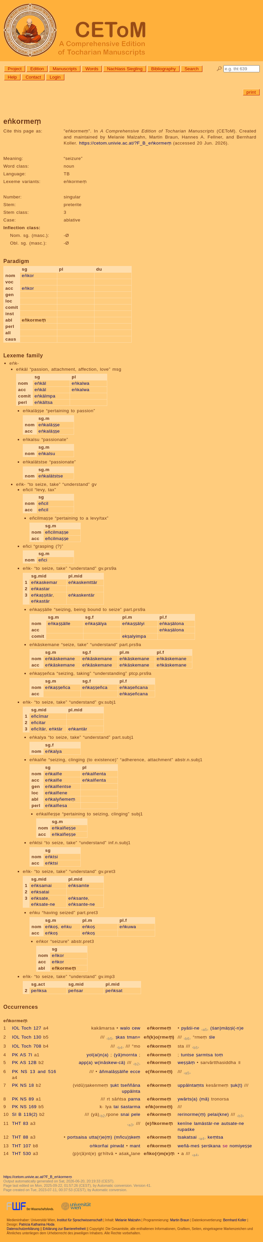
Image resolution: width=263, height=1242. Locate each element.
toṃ (219, 1054)
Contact (33, 77)
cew (136, 1028)
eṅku (66, 926)
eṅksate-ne (43, 904)
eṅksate (39, 898)
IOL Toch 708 (27, 1046)
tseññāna (130, 1085)
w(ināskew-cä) (109, 1062)
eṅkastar (40, 588)
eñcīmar (40, 716)
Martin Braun (179, 1220)
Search (192, 68)
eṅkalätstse (51, 475)
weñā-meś (188, 1145)
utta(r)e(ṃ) (100, 1137)
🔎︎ (219, 68)
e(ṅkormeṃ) (159, 1071)
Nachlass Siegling (124, 68)
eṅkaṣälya (96, 623)
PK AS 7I (22, 1054)
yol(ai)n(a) (98, 1054)
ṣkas (120, 1037)
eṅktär (56, 728)
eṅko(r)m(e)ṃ (159, 1153)
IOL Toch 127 (27, 1028)
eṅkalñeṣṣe (64, 827)
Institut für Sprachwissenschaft (80, 1220)
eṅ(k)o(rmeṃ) (159, 1037)
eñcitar (38, 722)
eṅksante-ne (81, 904)
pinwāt (117, 1145)
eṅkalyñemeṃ (60, 799)
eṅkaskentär (81, 595)
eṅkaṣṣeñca (57, 687)
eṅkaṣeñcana (134, 687)
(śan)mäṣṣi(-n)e (227, 1028)
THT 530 (21, 1153)
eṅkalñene (56, 792)
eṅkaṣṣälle (59, 623)
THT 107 (21, 1145)
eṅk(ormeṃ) (159, 1106)
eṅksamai (41, 885)
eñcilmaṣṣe (57, 532)
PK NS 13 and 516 (34, 1071)
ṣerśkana (210, 1145)
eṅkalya (53, 751)
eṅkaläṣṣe (49, 424)
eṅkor (28, 275)
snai (125, 1114)
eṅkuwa (128, 926)
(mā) (204, 1098)
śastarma (130, 1106)
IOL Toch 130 (27, 1037)
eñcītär (38, 728)
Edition (37, 68)
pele (135, 1114)
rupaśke (186, 1129)
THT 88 (20, 1137)
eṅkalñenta (94, 773)
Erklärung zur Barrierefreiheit (64, 1229)
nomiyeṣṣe (240, 1145)
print (251, 92)
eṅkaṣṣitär (42, 595)
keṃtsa (215, 1137)
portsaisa (77, 1137)
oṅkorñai (99, 1145)
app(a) (86, 1062)
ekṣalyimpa (134, 636)
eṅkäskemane (60, 658)
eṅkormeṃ (159, 1028)
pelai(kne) (218, 1114)
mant (135, 1145)
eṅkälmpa (45, 395)
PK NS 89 (23, 1098)
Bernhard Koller (234, 1220)
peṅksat (114, 990)
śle (212, 1037)
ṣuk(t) (237, 1085)
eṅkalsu (47, 453)
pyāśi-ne (190, 1028)
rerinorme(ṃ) (192, 1114)
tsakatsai (187, 1137)
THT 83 (20, 1123)
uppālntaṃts (191, 1085)
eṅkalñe (53, 773)
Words (91, 68)
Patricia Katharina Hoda (37, 1224)
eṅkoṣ (51, 926)
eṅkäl (40, 383)
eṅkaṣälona (171, 623)
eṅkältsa (44, 402)
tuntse (187, 1054)
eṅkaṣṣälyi (133, 623)
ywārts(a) (187, 1098)
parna (134, 1098)
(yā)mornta (125, 1054)
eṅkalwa (80, 383)
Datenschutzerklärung (23, 1229)
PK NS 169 (24, 1106)
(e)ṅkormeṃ (159, 1123)
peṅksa (39, 990)
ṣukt (114, 1085)
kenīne (185, 1123)
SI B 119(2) (25, 1114)
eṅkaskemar (44, 582)
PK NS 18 (23, 1085)
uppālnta (131, 1091)
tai (116, 1106)
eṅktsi (51, 856)
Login (55, 77)
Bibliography (163, 68)
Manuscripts (65, 68)
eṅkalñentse (58, 786)
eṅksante (78, 898)
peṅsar (75, 990)
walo (125, 1028)
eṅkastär (40, 601)
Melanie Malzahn (128, 1220)
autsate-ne (232, 1123)
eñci (43, 559)
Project (14, 68)
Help (12, 77)
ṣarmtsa (204, 1054)
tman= (133, 1037)
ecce (135, 1071)
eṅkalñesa (56, 805)
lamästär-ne (206, 1123)
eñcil (44, 503)
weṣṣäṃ (186, 1062)
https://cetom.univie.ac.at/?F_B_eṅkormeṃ (125, 143)
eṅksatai (40, 891)
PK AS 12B (24, 1062)
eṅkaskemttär (82, 582)
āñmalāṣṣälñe (113, 1071)
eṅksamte (78, 885)
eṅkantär (77, 728)
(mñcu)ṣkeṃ (127, 1137)
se (224, 1145)
